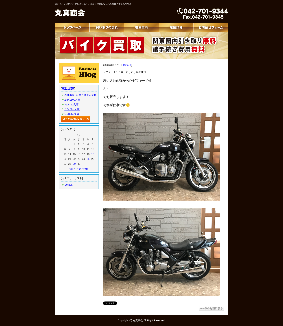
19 (92, 154)
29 (74, 163)
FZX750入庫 (71, 104)
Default (127, 65)
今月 (78, 168)
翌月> (85, 168)
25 (88, 159)
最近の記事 (68, 88)
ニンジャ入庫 (72, 109)
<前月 (72, 168)
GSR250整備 (71, 113)
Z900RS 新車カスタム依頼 (80, 95)
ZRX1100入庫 (72, 99)
